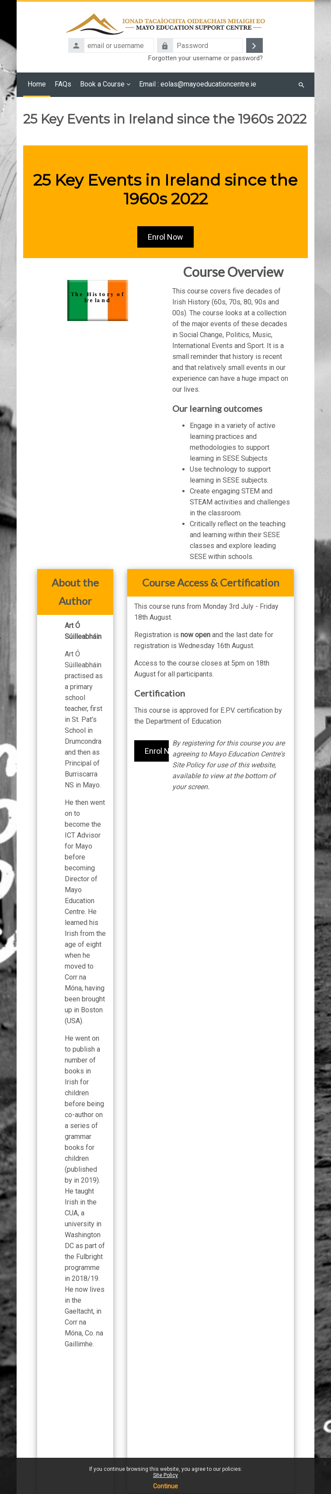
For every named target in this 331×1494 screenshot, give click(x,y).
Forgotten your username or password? (205, 58)
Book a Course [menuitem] (102, 84)
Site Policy (165, 1475)
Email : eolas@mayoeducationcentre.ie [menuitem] (198, 84)
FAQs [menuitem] (63, 84)
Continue (165, 1486)
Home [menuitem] (37, 84)
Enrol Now (165, 237)
